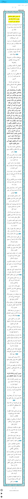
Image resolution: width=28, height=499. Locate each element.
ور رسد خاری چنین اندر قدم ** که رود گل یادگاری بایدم (14, 280)
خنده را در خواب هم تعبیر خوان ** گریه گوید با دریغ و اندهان (14, 255)
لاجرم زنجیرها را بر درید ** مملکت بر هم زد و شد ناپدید (14, 43)
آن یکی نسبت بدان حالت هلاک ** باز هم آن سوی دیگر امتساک (14, 239)
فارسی (26, 5)
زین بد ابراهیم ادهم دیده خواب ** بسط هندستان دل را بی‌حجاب (14, 35)
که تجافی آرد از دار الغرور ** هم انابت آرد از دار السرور (14, 76)
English (19, 5)
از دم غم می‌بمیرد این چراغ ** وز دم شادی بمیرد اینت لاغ (14, 206)
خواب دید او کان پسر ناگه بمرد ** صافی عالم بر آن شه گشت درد (14, 157)
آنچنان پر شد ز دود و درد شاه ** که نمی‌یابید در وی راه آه (14, 173)
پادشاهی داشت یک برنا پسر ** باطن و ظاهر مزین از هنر (14, 149)
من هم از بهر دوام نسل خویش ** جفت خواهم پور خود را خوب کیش (14, 438)
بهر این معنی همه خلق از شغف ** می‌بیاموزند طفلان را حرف (14, 413)
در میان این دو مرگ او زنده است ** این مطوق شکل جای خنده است (14, 214)
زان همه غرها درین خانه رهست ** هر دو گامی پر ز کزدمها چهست (14, 329)
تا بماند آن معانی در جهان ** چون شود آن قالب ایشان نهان (14, 421)
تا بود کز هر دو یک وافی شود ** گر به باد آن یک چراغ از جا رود (14, 343)
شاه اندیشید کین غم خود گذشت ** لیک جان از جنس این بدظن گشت (13, 272)
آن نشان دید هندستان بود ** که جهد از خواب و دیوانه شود (14, 51)
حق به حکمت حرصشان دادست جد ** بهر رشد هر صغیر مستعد (14, 429)
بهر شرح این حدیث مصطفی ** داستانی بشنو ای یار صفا (14, 84)
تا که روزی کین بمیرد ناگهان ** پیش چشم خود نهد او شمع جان (14, 359)
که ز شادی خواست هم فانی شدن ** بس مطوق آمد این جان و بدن (14, 198)
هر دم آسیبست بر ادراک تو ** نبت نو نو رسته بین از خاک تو (14, 27)
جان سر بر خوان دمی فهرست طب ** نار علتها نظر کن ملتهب (14, 321)
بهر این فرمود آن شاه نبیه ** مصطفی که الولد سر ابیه (14, 405)
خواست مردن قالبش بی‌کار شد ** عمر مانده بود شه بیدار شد (14, 182)
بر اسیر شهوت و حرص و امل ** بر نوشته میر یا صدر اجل (14, 479)
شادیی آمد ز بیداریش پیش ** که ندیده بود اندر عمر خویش (14, 190)
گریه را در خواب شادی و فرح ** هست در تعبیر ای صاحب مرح (14, 263)
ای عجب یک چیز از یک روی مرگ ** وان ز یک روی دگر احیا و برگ (14, 231)
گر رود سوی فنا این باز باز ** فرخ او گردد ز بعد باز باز (14, 389)
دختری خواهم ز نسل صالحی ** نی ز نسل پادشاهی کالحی (14, 446)
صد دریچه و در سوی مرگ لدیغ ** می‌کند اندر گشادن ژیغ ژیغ (14, 296)
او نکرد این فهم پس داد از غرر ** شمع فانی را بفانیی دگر (14, 367)
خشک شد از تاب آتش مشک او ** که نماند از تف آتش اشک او (14, 165)
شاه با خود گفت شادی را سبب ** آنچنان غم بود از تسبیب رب (14, 223)
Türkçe (22, 5)
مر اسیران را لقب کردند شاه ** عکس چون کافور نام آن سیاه (14, 462)
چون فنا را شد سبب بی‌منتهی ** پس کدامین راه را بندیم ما (14, 288)
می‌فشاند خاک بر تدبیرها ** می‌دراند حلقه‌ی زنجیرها (14, 60)
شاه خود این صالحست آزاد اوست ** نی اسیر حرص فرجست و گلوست (14, 454)
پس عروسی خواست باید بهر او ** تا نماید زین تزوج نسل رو (14, 381)
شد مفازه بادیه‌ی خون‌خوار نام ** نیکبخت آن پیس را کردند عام (14, 470)
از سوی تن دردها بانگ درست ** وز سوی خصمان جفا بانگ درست (14, 313)
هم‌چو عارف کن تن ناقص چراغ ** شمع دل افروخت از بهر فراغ (14, 351)
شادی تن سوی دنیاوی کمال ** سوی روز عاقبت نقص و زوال (14, 247)
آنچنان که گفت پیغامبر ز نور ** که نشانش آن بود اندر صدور (14, 68)
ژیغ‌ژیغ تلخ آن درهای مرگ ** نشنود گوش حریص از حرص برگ (14, 304)
